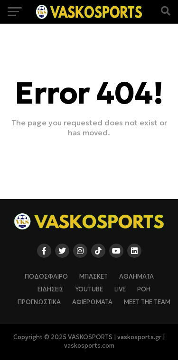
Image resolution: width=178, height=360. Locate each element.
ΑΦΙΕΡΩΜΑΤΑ (92, 302)
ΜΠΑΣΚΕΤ (93, 277)
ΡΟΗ (143, 289)
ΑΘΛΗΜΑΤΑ (136, 277)
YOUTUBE (89, 289)
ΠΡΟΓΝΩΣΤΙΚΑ (39, 302)
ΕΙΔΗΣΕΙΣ (50, 289)
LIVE (120, 289)
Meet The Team (147, 302)
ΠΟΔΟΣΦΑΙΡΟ (46, 277)
